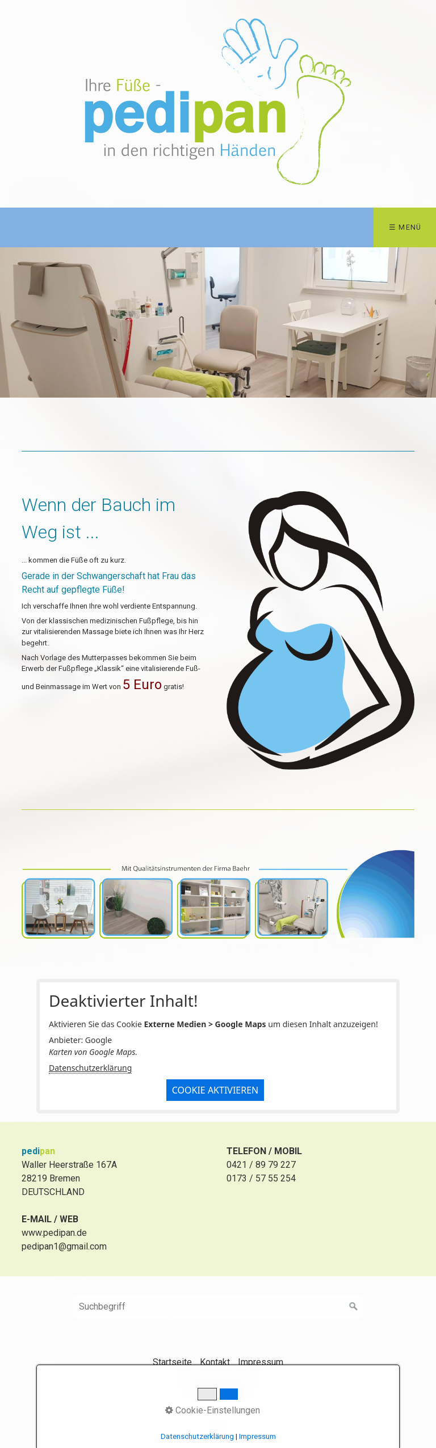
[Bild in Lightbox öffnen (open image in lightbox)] (320, 630)
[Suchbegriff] (218, 1306)
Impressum (260, 1362)
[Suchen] (354, 1306)
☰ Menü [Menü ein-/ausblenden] (405, 227)
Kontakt (215, 1362)
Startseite (172, 1362)
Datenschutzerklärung (90, 1067)
